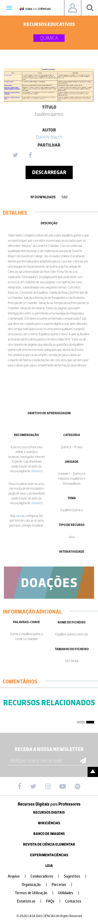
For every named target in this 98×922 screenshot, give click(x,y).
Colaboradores (46, 876)
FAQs (55, 901)
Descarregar (49, 172)
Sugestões (77, 876)
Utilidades (70, 893)
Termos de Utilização (36, 893)
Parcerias (64, 885)
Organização (36, 885)
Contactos (73, 901)
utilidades (37, 471)
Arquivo (19, 876)
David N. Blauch (49, 137)
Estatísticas (31, 901)
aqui (18, 516)
